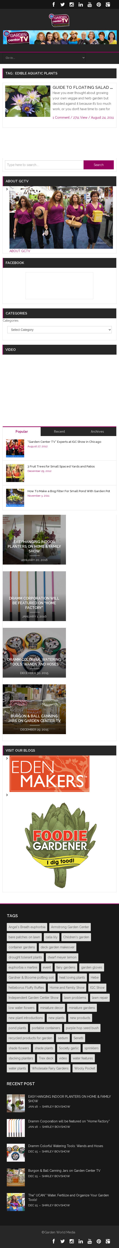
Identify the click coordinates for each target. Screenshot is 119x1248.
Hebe (95, 977)
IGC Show (97, 987)
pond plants (17, 1028)
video (63, 1058)
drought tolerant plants (25, 957)
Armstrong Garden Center (70, 927)
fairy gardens (65, 967)
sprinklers (91, 1048)
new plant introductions (26, 1018)
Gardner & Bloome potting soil (31, 977)
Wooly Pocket (84, 1068)
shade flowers (19, 1048)
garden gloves (91, 967)
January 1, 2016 (34, 616)
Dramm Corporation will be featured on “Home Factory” (34, 603)
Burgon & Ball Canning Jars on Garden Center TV (64, 1170)
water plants (17, 1068)
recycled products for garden (30, 1038)
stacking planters (21, 1058)
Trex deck (46, 1058)
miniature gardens (82, 1008)
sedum (63, 1038)
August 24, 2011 (102, 117)
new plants (56, 1018)
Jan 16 (33, 1106)
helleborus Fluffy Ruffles (26, 987)
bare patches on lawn (24, 937)
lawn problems (75, 997)
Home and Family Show (67, 987)
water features (83, 1058)
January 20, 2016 (34, 560)
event (47, 967)
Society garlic (69, 1048)
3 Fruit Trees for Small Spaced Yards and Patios (61, 466)
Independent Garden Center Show (33, 997)
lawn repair (100, 997)
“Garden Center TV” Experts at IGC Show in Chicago (64, 441)
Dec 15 (33, 1151)
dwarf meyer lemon (62, 957)
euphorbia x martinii (23, 967)
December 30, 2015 (34, 673)
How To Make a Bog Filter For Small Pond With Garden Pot (69, 491)
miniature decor (51, 1008)
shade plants (44, 1048)
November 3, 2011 (38, 495)
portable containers (46, 1028)
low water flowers (22, 1008)
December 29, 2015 (34, 729)
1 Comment (61, 117)
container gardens (22, 947)
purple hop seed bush (82, 1028)
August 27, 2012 (38, 446)
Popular (22, 431)
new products (80, 1018)
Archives (97, 431)
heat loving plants (72, 977)
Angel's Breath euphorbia (27, 927)
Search (99, 165)
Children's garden (76, 937)
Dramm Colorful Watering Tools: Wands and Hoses (65, 1146)
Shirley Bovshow (56, 1106)
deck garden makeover (58, 947)
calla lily (52, 937)
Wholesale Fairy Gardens (50, 1068)
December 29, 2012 (39, 471)
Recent (59, 431)
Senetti (78, 1038)
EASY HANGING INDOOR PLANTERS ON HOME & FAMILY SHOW (34, 546)
